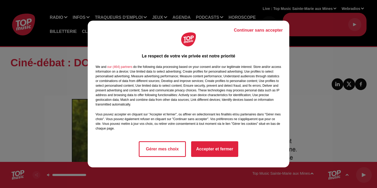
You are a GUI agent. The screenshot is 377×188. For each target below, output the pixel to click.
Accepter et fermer (214, 149)
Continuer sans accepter (258, 30)
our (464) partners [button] (119, 67)
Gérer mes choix (162, 149)
